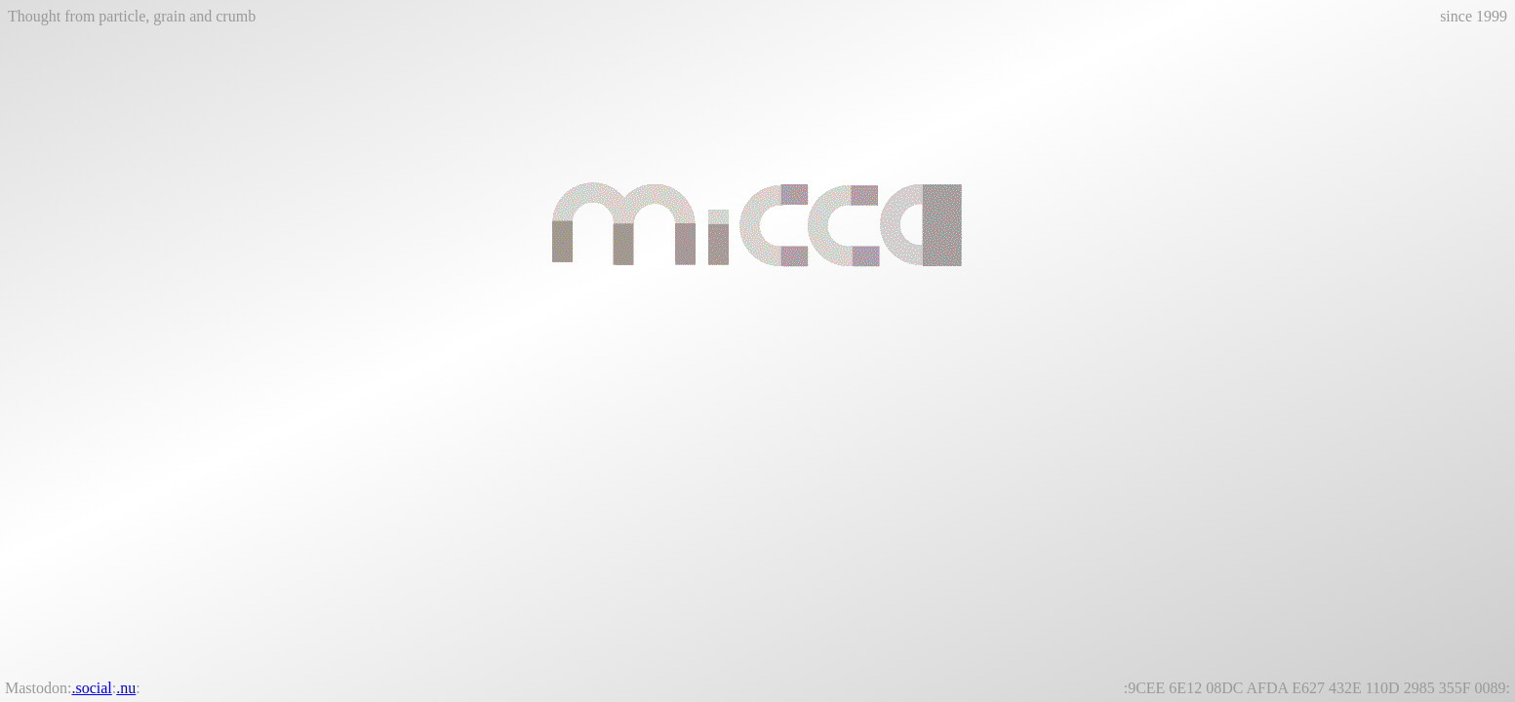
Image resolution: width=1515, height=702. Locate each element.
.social (91, 688)
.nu (126, 688)
